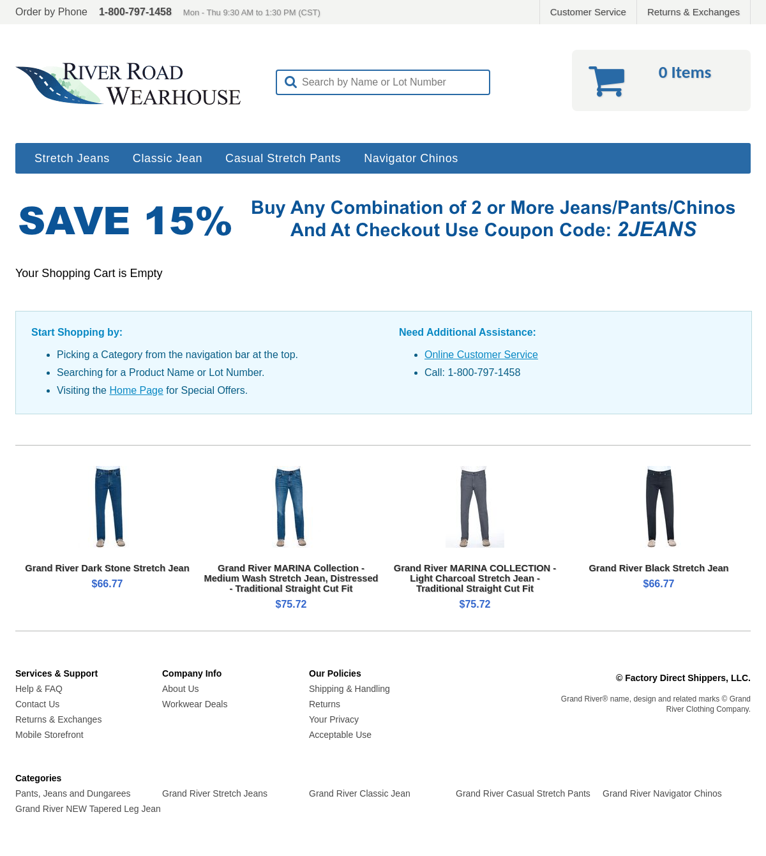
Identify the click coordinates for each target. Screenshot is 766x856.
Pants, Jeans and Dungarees (73, 793)
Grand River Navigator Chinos (662, 793)
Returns (324, 704)
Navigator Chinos (411, 158)
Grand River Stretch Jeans (214, 793)
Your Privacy (334, 719)
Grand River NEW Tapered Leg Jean (88, 809)
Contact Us (37, 704)
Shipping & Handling (349, 689)
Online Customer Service (481, 354)
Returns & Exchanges (693, 11)
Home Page (136, 390)
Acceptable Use (340, 735)
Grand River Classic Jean (359, 793)
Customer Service (588, 11)
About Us (180, 689)
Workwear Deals (194, 704)
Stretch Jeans (72, 158)
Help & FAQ (39, 689)
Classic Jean (167, 158)
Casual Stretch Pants (283, 158)
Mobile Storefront (49, 735)
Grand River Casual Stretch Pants (523, 793)
